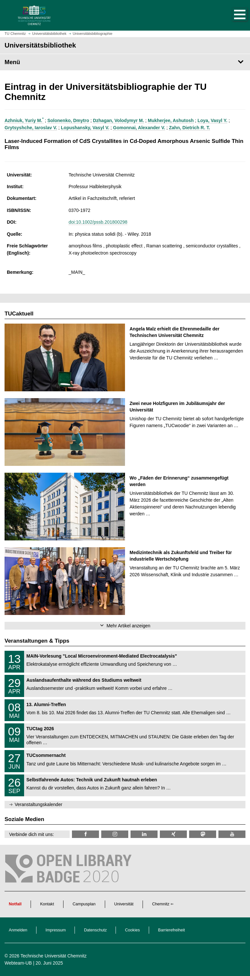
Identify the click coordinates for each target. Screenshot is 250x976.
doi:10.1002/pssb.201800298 (98, 222)
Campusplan (84, 904)
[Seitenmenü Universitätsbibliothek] (125, 62)
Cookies (132, 930)
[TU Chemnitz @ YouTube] (231, 834)
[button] (233, 15)
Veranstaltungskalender (38, 804)
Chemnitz (160, 904)
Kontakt (47, 904)
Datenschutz (95, 930)
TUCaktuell (19, 314)
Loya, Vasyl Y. (213, 120)
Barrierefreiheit (171, 930)
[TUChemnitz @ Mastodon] (202, 834)
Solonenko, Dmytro (68, 120)
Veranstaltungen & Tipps (37, 641)
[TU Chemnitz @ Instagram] (114, 834)
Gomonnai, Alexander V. (139, 127)
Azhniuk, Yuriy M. (24, 120)
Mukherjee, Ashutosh (171, 120)
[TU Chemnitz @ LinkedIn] (144, 834)
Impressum (56, 930)
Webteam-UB (18, 963)
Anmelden (18, 930)
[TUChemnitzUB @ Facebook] (85, 834)
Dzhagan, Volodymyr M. (118, 120)
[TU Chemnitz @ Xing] (173, 834)
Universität (124, 904)
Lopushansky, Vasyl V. (85, 127)
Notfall (15, 904)
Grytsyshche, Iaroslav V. (31, 127)
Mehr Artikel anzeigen (128, 625)
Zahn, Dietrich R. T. (189, 127)
